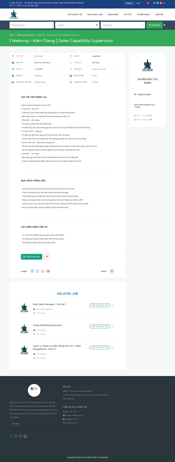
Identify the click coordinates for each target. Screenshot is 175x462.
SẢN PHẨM (113, 14)
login (138, 3)
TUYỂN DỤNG (143, 14)
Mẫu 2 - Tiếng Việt (143, 120)
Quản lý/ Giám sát (99, 69)
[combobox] (77, 25)
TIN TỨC (128, 14)
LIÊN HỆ (159, 14)
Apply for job (31, 256)
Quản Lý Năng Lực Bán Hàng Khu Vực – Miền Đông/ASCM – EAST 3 (57, 347)
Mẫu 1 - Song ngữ (142, 115)
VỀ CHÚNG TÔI (75, 14)
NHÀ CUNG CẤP (94, 14)
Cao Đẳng (38, 76)
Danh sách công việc (26, 35)
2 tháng (95, 82)
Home (12, 35)
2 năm (94, 76)
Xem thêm (15, 424)
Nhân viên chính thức (99, 305)
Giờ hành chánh (40, 82)
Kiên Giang (38, 56)
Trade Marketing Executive (47, 325)
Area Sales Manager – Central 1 (49, 304)
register (129, 3)
